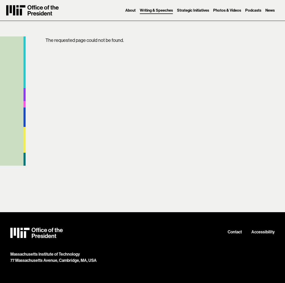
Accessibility (263, 231)
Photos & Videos (227, 10)
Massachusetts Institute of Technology (45, 254)
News (270, 10)
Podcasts (253, 10)
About (130, 10)
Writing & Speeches (156, 10)
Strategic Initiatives (193, 10)
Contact (235, 231)
